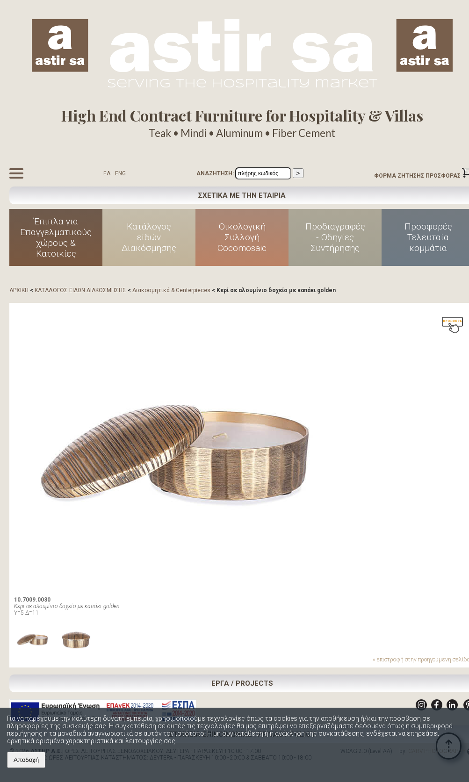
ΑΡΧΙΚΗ (19, 290)
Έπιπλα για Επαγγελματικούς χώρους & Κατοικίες (56, 237)
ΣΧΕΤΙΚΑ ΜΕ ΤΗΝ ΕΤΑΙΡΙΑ (242, 195)
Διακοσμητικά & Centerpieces (171, 290)
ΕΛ (107, 173)
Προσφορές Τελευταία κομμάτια (428, 237)
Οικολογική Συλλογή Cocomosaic (242, 237)
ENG (120, 173)
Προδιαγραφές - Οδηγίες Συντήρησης (335, 237)
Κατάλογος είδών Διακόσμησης (149, 237)
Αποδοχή (26, 759)
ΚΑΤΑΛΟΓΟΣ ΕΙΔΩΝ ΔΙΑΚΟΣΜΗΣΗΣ (80, 290)
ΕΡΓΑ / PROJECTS (242, 683)
